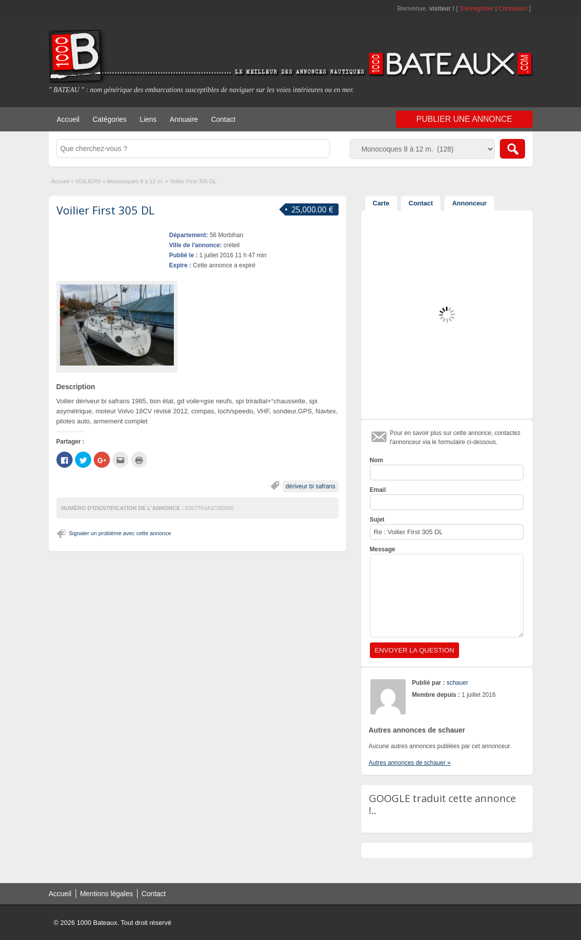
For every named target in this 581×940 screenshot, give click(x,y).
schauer (457, 682)
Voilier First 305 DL (105, 210)
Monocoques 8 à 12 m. (135, 181)
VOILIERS (88, 181)
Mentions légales (106, 894)
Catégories (110, 119)
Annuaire (184, 119)
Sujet (377, 519)
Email (378, 489)
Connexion (513, 8)
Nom (376, 460)
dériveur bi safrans (311, 486)
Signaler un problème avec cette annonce (120, 533)
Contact (223, 119)
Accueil (68, 119)
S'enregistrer (477, 8)
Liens (148, 119)
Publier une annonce (464, 119)
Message (383, 549)
